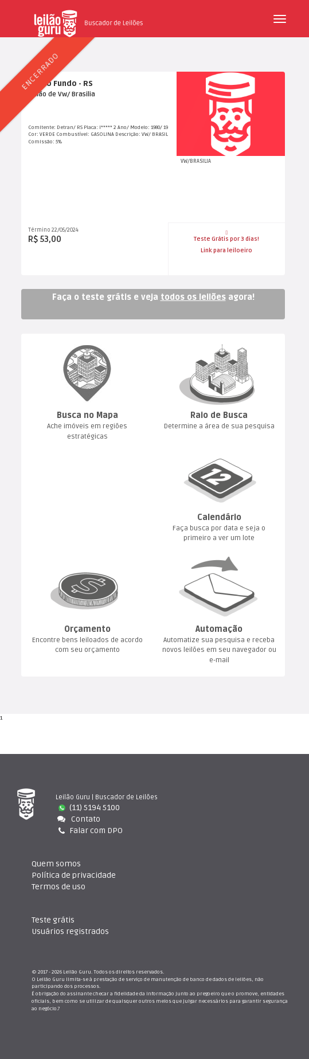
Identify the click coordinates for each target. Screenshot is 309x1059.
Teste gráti (53, 920)
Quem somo (56, 864)
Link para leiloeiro (226, 250)
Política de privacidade (74, 875)
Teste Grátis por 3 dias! (226, 236)
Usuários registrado (70, 931)
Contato (78, 819)
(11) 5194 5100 (89, 807)
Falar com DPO (90, 830)
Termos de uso (58, 887)
